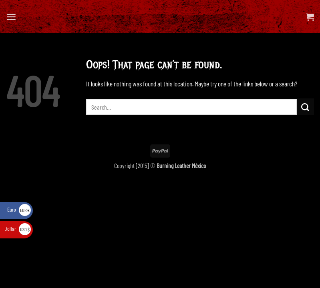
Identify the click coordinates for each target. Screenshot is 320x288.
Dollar (17, 228)
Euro (19, 209)
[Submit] (305, 106)
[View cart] (310, 17)
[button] (11, 16)
